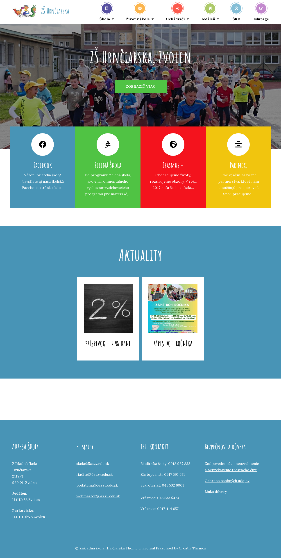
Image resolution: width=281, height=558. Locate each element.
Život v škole (138, 12)
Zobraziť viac (140, 86)
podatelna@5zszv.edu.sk (97, 485)
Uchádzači (175, 12)
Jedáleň (208, 12)
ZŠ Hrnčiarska (55, 10)
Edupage (261, 12)
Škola (106, 12)
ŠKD (236, 12)
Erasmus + (173, 165)
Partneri (238, 165)
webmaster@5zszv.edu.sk (98, 496)
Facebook (43, 165)
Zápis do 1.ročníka (173, 343)
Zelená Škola (108, 165)
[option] (140, 86)
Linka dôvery (216, 491)
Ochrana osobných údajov (227, 480)
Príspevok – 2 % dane (108, 343)
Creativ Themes (192, 548)
